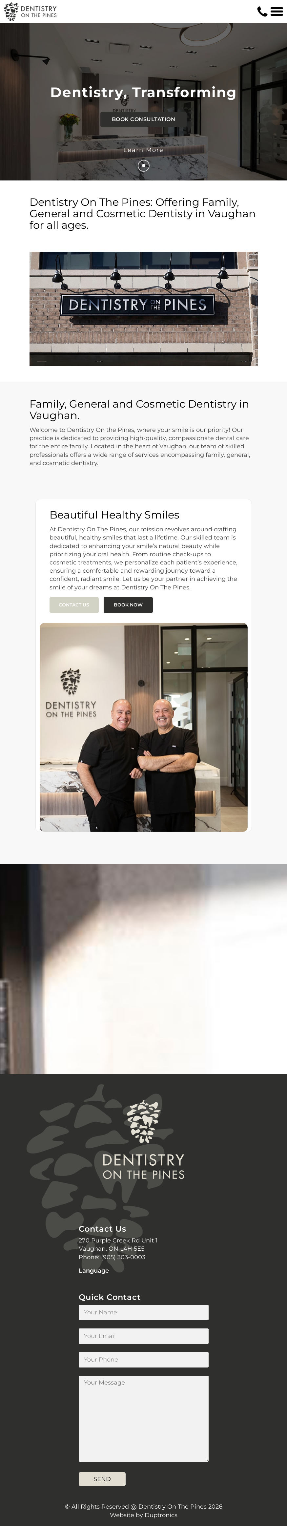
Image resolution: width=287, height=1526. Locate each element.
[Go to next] (144, 166)
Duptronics (161, 1515)
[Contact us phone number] (262, 11)
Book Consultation (143, 119)
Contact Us (74, 605)
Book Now (128, 605)
